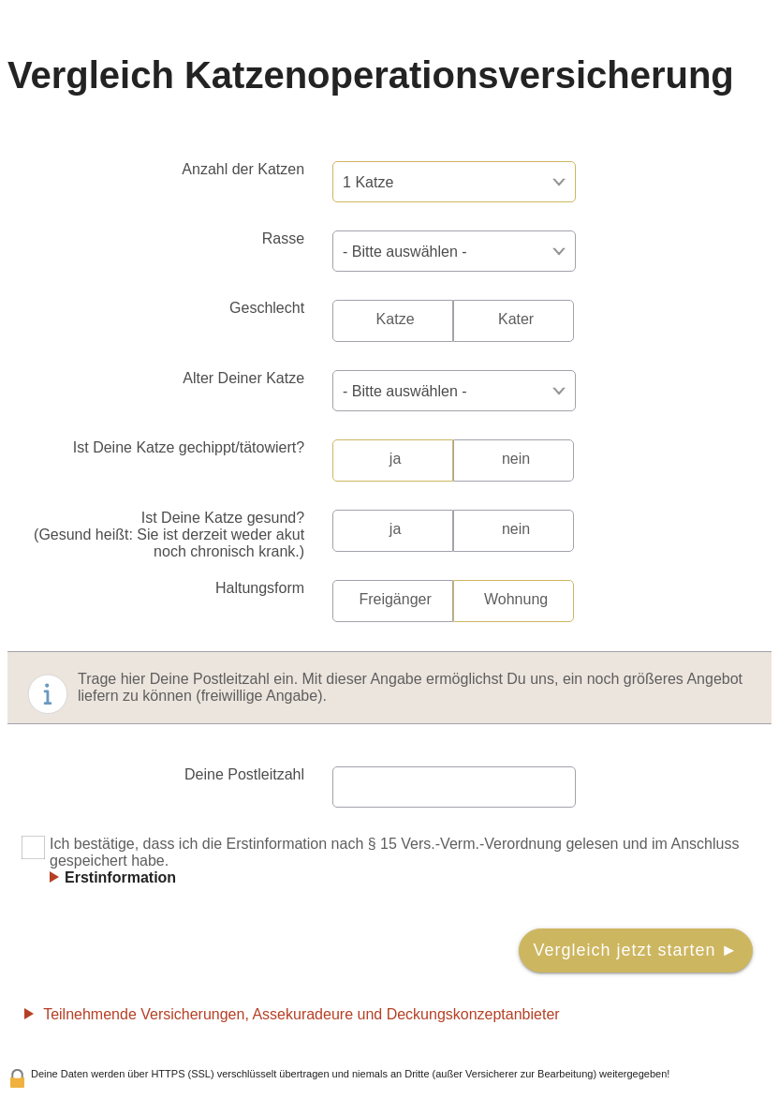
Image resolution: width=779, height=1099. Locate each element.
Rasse (283, 238)
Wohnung (516, 599)
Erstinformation (120, 877)
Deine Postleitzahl (244, 774)
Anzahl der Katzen (243, 169)
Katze (395, 319)
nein (516, 459)
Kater (516, 319)
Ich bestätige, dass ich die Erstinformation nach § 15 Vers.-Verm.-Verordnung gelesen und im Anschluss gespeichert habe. (380, 860)
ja (395, 459)
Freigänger (395, 599)
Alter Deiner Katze (243, 378)
